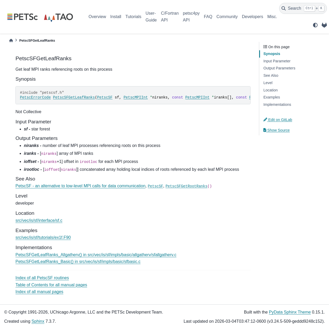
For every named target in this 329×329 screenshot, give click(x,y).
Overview (97, 16)
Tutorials (133, 16)
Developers (252, 16)
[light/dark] (315, 25)
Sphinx (37, 321)
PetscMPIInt (136, 97)
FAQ (208, 16)
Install (115, 16)
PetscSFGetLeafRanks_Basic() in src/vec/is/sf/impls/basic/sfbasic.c (78, 261)
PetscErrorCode (35, 97)
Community (227, 16)
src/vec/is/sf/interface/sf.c (38, 220)
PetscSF (105, 97)
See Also (270, 75)
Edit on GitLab (277, 120)
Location (270, 90)
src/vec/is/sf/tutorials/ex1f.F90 (43, 237)
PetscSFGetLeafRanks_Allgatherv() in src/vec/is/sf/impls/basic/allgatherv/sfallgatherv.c (95, 255)
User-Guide (151, 16)
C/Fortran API (170, 16)
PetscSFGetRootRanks (187, 186)
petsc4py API (191, 16)
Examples (271, 97)
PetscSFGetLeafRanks (74, 97)
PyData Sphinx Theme (290, 312)
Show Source (276, 130)
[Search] (303, 8)
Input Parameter (276, 61)
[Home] (11, 40)
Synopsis (271, 54)
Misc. (272, 16)
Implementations (277, 104)
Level (267, 83)
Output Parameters (279, 68)
